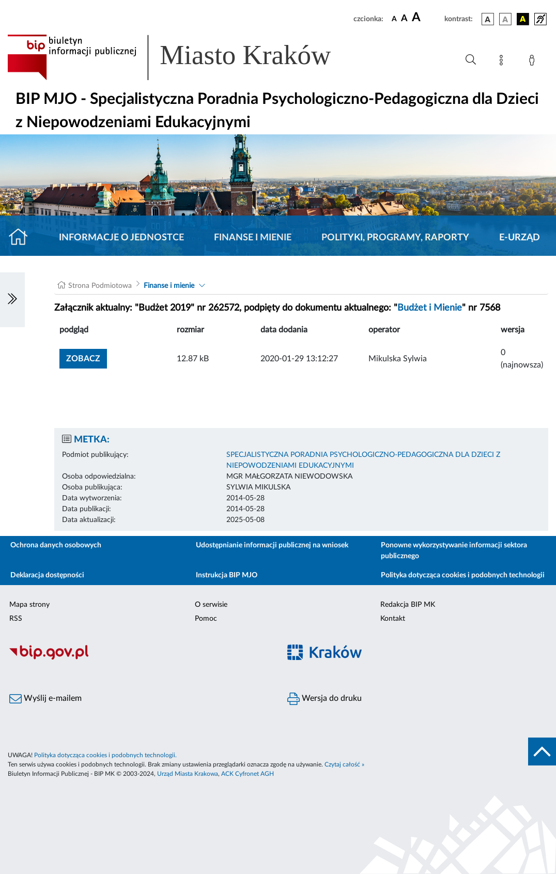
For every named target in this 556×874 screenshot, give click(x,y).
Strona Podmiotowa (100, 285)
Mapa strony (29, 604)
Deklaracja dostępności (47, 575)
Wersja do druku (324, 699)
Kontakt (392, 618)
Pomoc (206, 618)
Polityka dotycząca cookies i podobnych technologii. (105, 755)
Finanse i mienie (252, 237)
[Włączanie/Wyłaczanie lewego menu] (12, 299)
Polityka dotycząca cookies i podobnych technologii (463, 575)
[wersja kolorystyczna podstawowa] (488, 19)
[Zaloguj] (533, 62)
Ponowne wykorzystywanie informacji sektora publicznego (454, 551)
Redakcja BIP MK (407, 604)
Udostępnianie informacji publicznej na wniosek (272, 545)
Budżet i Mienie (429, 308)
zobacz (83, 359)
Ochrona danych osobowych (55, 545)
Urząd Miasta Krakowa (187, 774)
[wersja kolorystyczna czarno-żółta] (523, 19)
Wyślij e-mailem (45, 699)
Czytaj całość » (344, 764)
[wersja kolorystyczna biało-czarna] (505, 19)
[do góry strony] (542, 751)
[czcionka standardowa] (394, 18)
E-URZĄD (519, 237)
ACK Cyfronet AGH (247, 774)
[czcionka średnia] (404, 19)
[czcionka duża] (426, 17)
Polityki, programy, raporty (395, 237)
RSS (15, 618)
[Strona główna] (22, 238)
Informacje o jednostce (121, 237)
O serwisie (211, 604)
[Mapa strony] (503, 62)
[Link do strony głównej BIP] (184, 57)
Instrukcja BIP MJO (226, 575)
